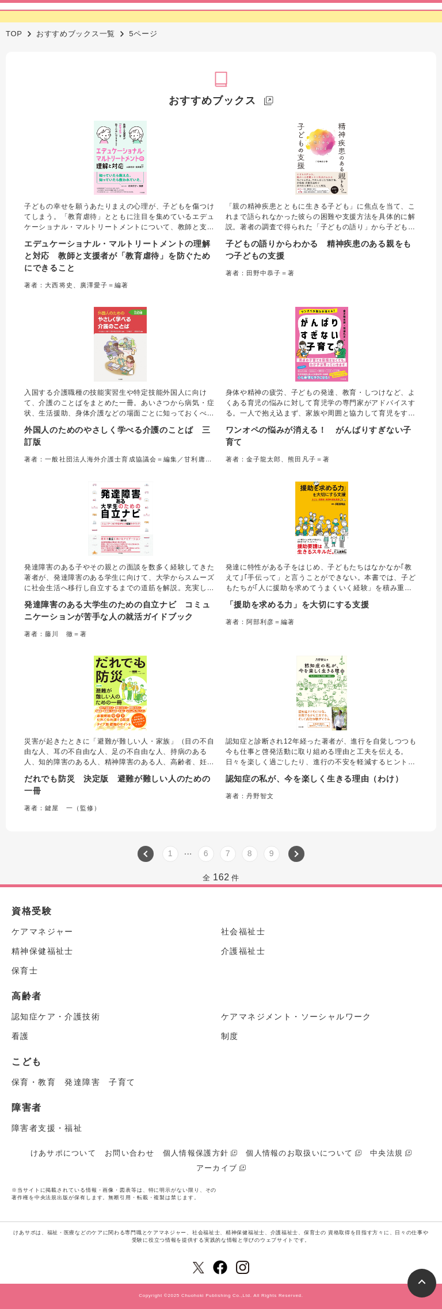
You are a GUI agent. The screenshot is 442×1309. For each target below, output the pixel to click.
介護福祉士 (243, 951)
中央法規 (386, 1153)
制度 (230, 1036)
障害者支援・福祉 (47, 1128)
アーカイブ (217, 1168)
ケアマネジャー (43, 931)
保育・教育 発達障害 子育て (74, 1082)
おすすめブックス (212, 100)
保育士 (25, 970)
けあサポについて (63, 1153)
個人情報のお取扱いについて (299, 1153)
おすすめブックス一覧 (75, 33)
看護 (20, 1036)
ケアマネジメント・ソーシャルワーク (296, 1016)
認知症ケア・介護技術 (56, 1016)
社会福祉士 (243, 931)
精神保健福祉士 (43, 951)
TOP (14, 33)
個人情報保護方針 (195, 1153)
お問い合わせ (129, 1153)
